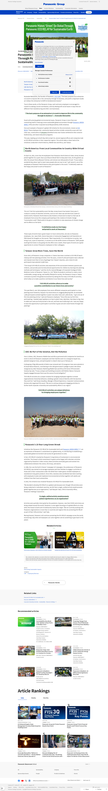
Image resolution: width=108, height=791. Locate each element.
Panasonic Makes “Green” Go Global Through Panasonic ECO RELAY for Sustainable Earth (67, 18)
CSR (45, 18)
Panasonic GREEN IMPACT (23, 71)
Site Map (15, 787)
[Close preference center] (73, 42)
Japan (86, 764)
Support (9, 787)
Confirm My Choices (66, 92)
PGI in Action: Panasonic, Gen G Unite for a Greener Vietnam (38, 550)
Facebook (10, 785)
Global (19, 12)
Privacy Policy (62, 787)
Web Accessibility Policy (43, 787)
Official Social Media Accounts (40, 780)
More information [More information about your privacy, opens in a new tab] (39, 62)
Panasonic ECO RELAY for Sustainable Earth (34, 597)
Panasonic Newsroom (27, 764)
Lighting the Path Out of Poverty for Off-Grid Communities (68, 550)
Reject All (54, 92)
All (25, 12)
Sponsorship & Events (53, 12)
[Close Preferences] (3, 788)
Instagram (31, 785)
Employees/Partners (33, 573)
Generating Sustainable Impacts (30, 66)
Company (29, 12)
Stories (83, 12)
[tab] (33, 698)
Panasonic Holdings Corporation (14, 1)
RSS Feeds (86, 780)
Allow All (39, 66)
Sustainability (42, 12)
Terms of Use (21, 787)
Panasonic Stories (30, 18)
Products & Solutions (66, 12)
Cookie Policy (69, 787)
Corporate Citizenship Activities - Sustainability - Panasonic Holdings (40, 602)
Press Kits (76, 12)
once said (57, 96)
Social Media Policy (53, 787)
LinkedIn (25, 785)
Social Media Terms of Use (31, 787)
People (35, 12)
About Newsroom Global (74, 780)
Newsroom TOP (21, 18)
